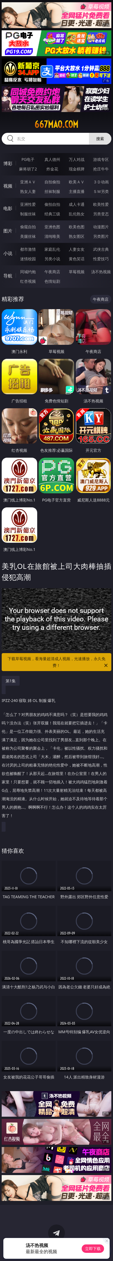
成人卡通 (76, 204)
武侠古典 (101, 249)
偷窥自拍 (28, 226)
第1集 (11, 680)
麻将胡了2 (28, 169)
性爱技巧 (101, 258)
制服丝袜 (28, 213)
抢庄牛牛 (101, 169)
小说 (7, 253)
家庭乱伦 (52, 249)
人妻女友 (76, 249)
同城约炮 (28, 271)
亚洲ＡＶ (28, 181)
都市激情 (28, 249)
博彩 (7, 163)
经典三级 (52, 213)
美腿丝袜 (28, 236)
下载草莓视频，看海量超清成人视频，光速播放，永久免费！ (58, 662)
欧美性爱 (101, 204)
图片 (7, 231)
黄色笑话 (76, 258)
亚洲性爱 (28, 204)
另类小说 (52, 258)
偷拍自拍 (52, 204)
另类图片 (101, 236)
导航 (7, 276)
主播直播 (76, 191)
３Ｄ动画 (101, 181)
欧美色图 (76, 226)
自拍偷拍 (52, 181)
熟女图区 (76, 236)
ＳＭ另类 (101, 191)
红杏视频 (28, 281)
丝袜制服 (52, 191)
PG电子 (28, 159)
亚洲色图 (52, 226)
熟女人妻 (28, 191)
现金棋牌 (76, 169)
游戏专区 (101, 159)
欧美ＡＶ (76, 181)
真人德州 (52, 159)
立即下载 (93, 1248)
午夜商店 (52, 271)
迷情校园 (28, 258)
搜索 (100, 138)
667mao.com (56, 124)
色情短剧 (52, 281)
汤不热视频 (101, 271)
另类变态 (101, 213)
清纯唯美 (52, 236)
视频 (7, 186)
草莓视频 (76, 271)
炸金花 (52, 169)
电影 (7, 208)
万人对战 (76, 159)
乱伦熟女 (76, 213)
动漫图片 (101, 226)
